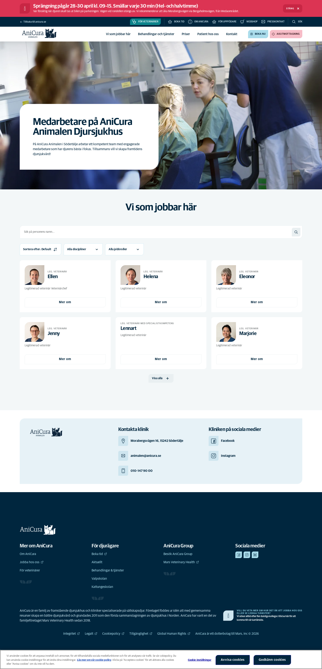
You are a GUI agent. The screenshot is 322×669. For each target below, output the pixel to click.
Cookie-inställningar (200, 660)
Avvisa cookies (233, 659)
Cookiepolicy (113, 633)
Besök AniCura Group (177, 554)
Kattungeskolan (102, 586)
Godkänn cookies (272, 659)
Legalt (91, 633)
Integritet (71, 633)
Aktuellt (97, 562)
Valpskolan (99, 578)
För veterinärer (30, 570)
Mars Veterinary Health (181, 562)
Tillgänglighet (140, 633)
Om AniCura (28, 554)
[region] (161, 659)
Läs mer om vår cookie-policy (94, 660)
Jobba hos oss (32, 562)
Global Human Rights (173, 633)
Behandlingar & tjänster (108, 570)
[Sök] (296, 232)
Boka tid (99, 554)
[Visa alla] (161, 378)
